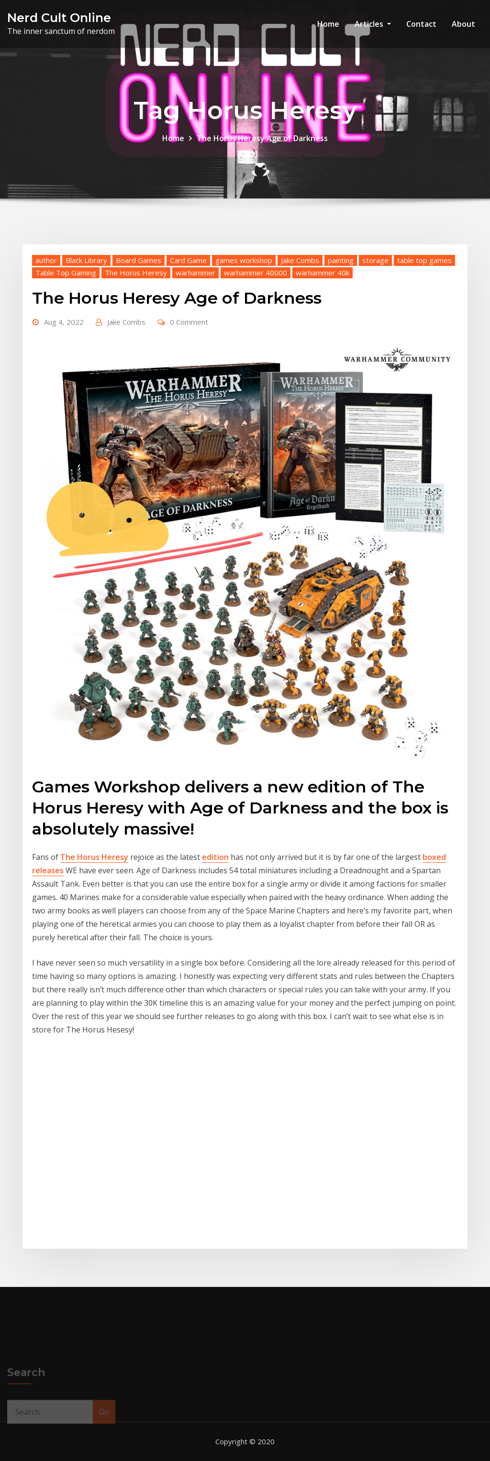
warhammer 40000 (255, 272)
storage (375, 260)
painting (341, 260)
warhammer (195, 272)
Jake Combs (300, 260)
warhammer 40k (322, 272)
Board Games (138, 260)
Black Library (86, 260)
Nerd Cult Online (59, 17)
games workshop (243, 260)
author (46, 260)
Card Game (188, 260)
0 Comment (189, 322)
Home (328, 24)
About (463, 24)
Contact (421, 24)
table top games (424, 260)
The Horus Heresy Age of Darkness (262, 138)
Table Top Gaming (65, 272)
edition (215, 857)
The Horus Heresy (136, 272)
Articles (373, 24)
